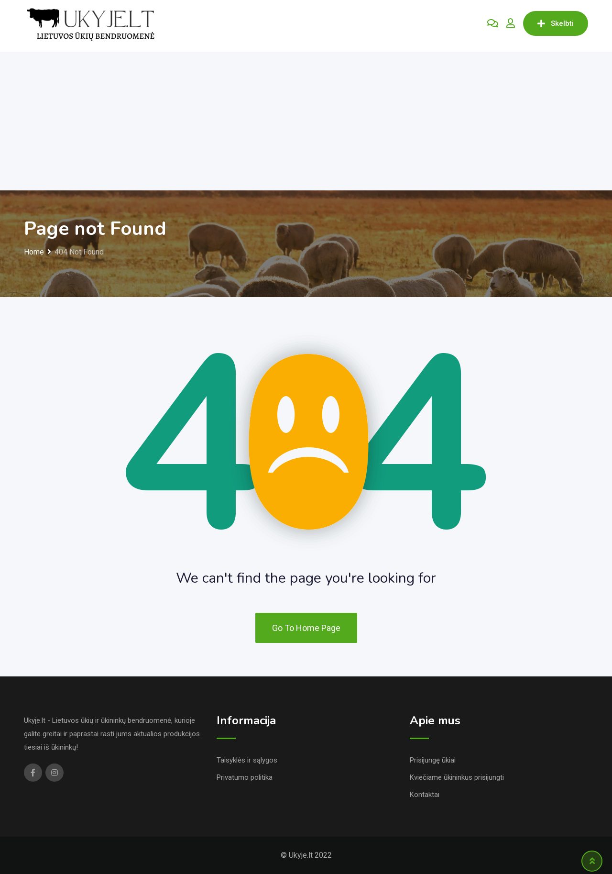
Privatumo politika (245, 777)
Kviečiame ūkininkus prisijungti (457, 777)
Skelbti (555, 23)
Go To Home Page (306, 628)
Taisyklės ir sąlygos (247, 760)
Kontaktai (424, 794)
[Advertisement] (306, 119)
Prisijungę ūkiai (433, 760)
